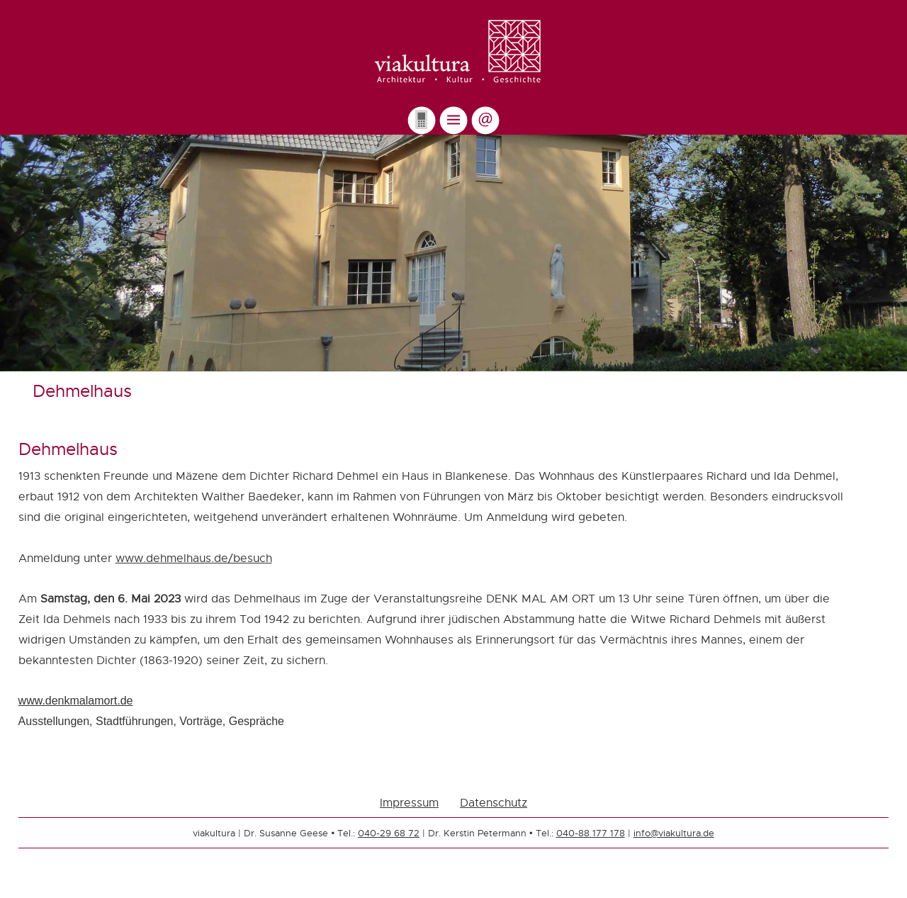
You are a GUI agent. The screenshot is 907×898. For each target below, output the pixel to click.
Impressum (409, 802)
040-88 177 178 (590, 832)
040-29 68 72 (388, 832)
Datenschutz (493, 802)
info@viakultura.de (673, 832)
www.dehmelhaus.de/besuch (194, 558)
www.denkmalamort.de (75, 701)
